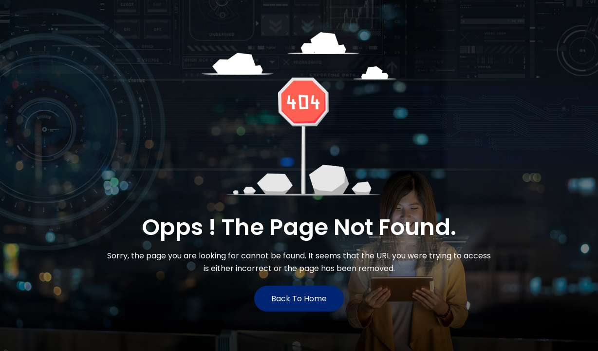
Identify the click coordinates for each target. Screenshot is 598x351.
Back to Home (299, 298)
